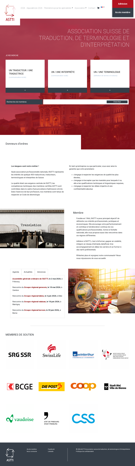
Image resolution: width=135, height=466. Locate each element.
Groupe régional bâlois (34, 295)
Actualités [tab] (28, 271)
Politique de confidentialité (85, 450)
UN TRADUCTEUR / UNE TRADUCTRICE (21, 73)
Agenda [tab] (15, 271)
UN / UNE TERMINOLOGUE (107, 74)
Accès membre (122, 13)
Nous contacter (32, 450)
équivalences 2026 (34, 8)
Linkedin (50, 450)
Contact (91, 8)
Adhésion (122, 4)
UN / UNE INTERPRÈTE (63, 74)
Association (80, 8)
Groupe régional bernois (34, 309)
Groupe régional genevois (35, 286)
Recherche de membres (17, 101)
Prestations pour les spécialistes (57, 8)
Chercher (117, 101)
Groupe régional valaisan (35, 300)
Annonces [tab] (41, 271)
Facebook (51, 448)
